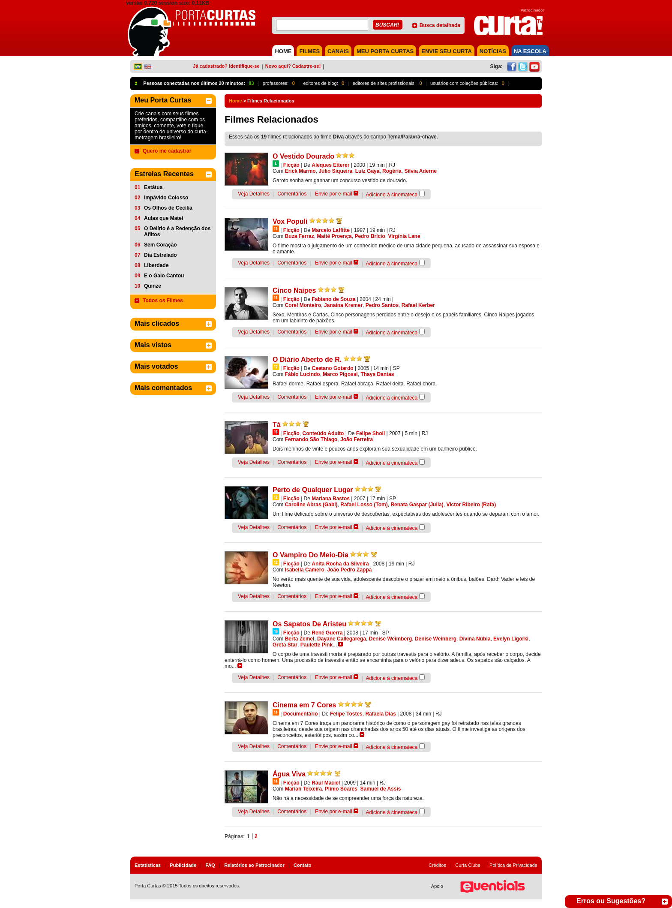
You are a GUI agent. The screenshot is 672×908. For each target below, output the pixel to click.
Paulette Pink (316, 645)
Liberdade (156, 265)
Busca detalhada (440, 25)
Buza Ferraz (299, 236)
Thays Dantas (377, 374)
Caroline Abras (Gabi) (311, 505)
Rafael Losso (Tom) (363, 505)
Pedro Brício (369, 236)
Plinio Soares (341, 789)
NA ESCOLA (530, 51)
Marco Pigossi (340, 374)
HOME (283, 51)
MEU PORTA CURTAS (385, 51)
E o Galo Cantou (164, 276)
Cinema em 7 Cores (304, 705)
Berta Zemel (300, 639)
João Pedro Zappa (349, 570)
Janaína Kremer (343, 305)
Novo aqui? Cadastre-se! (293, 66)
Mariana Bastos (331, 499)
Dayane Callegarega (341, 639)
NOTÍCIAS (493, 51)
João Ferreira (356, 439)
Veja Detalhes (254, 194)
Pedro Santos (382, 305)
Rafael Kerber (418, 305)
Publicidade (183, 865)
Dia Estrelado (160, 255)
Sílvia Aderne (420, 171)
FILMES (309, 51)
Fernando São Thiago (311, 439)
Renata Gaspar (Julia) (416, 505)
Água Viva (289, 774)
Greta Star (285, 645)
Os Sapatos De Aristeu (309, 624)
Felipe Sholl (370, 433)
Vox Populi (290, 221)
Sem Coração (160, 245)
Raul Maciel (326, 783)
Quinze (152, 286)
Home (235, 100)
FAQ (210, 865)
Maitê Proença (334, 236)
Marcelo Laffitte (331, 230)
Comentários (291, 194)
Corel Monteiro (303, 305)
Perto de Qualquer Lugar (313, 489)
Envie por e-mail (333, 194)
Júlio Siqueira (335, 171)
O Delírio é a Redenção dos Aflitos (177, 231)
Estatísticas (148, 865)
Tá (277, 424)
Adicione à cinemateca (392, 195)
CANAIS (338, 51)
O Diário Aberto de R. (307, 359)
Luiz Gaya (367, 171)
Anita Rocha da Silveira (340, 564)
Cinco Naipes (294, 290)
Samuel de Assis (380, 789)
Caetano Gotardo (332, 368)
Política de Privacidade (513, 865)
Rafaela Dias (380, 714)
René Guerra (327, 633)
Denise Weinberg (435, 639)
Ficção (291, 165)
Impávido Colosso (166, 198)
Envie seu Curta (446, 51)
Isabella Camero (304, 570)
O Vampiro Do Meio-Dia (310, 555)
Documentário (300, 714)
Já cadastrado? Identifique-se (226, 66)
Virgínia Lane (404, 236)
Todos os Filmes (163, 301)
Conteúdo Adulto (323, 433)
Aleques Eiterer (330, 165)
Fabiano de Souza (333, 299)
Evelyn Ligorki (510, 639)
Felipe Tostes (346, 714)
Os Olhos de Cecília (168, 208)
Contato (303, 865)
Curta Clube (467, 865)
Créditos (437, 865)
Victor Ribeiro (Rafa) (471, 505)
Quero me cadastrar (167, 151)
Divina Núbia (475, 639)
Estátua (153, 187)
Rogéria (392, 171)
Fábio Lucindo (302, 374)
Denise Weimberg (390, 639)
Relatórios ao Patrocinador (254, 865)
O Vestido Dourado (303, 156)
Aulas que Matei (163, 218)
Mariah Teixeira (303, 789)
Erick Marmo (300, 171)
